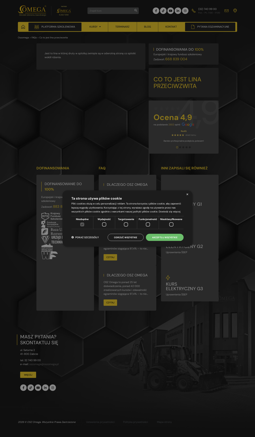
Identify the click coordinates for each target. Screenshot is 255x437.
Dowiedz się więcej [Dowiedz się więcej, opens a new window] (170, 211)
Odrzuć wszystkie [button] (125, 237)
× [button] (187, 194)
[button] (85, 237)
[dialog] (127, 218)
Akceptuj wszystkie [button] (164, 237)
